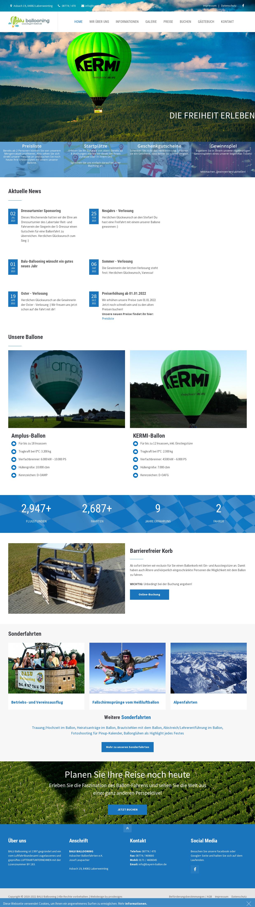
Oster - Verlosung (34, 293)
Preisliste (108, 318)
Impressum (209, 5)
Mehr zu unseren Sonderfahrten (127, 747)
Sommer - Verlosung (117, 261)
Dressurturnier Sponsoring (41, 211)
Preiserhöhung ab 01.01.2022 (124, 293)
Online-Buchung (149, 594)
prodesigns (115, 896)
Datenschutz (228, 5)
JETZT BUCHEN (128, 809)
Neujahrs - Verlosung (117, 211)
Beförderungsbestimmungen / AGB (190, 896)
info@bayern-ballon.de (97, 6)
